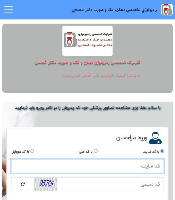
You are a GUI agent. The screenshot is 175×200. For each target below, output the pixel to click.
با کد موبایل (20, 151)
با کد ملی (86, 151)
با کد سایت (150, 151)
